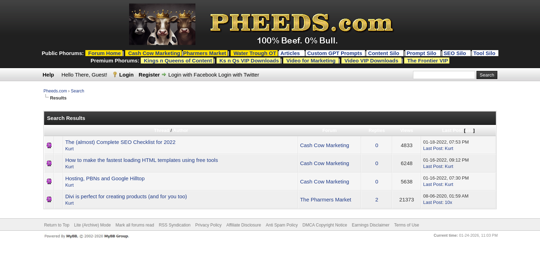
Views (406, 130)
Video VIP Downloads (372, 61)
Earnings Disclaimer (371, 225)
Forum (329, 130)
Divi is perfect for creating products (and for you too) (126, 196)
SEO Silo (456, 53)
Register (149, 75)
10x (448, 202)
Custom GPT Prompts (334, 53)
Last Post (452, 130)
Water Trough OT (254, 53)
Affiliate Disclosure (243, 225)
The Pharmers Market (325, 199)
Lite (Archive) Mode (92, 225)
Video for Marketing (311, 61)
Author (180, 130)
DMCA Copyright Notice (325, 225)
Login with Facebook (192, 75)
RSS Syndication (174, 225)
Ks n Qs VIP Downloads (249, 61)
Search (77, 91)
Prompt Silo (422, 53)
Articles (290, 53)
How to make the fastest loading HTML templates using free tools (141, 160)
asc (469, 130)
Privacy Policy (208, 225)
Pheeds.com (55, 91)
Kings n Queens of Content (178, 61)
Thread (161, 130)
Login (126, 75)
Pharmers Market (204, 53)
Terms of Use (406, 225)
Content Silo (384, 53)
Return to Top (56, 225)
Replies (377, 130)
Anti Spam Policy (282, 225)
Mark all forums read (134, 225)
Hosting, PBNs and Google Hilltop (105, 178)
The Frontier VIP (427, 61)
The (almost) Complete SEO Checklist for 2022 (120, 142)
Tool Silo (485, 53)
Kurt (69, 148)
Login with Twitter (238, 75)
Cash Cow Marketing (324, 145)
